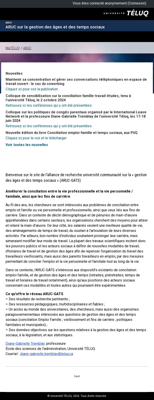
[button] (8, 36)
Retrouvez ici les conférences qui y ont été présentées (49, 105)
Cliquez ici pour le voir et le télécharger (36, 138)
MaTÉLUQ (13, 48)
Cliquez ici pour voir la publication (32, 89)
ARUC (27, 48)
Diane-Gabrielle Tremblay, (25, 343)
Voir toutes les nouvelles (27, 145)
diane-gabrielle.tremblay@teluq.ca (46, 354)
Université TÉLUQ (61, 396)
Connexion (137, 3)
